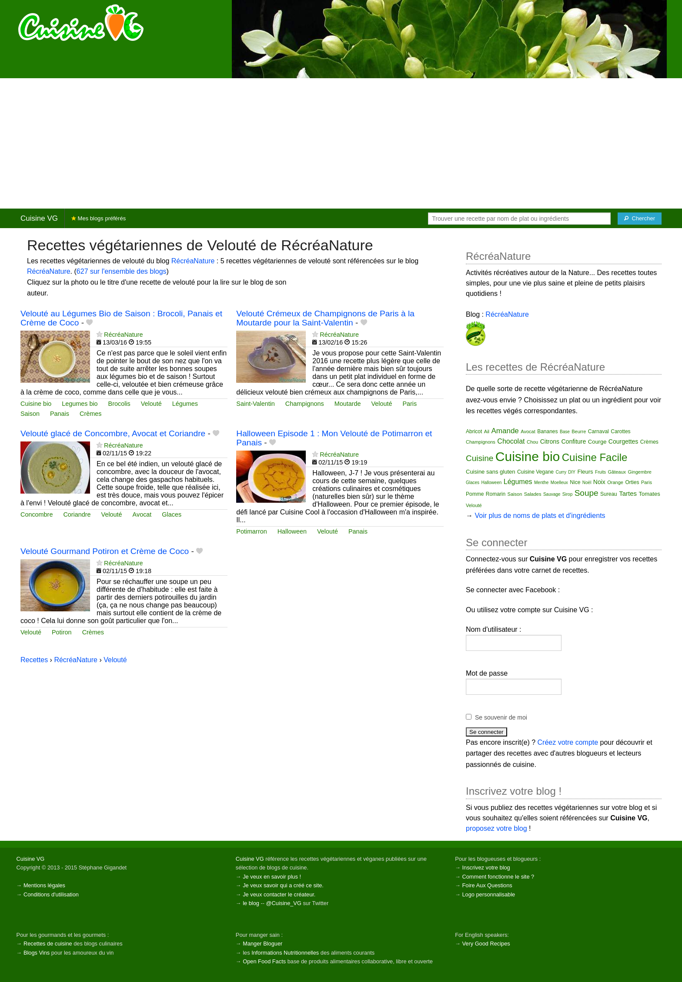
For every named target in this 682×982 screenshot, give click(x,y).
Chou (532, 442)
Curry (560, 472)
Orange (615, 482)
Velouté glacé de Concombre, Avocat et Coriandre (112, 433)
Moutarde (347, 403)
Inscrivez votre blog (486, 867)
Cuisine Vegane (535, 472)
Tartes (628, 493)
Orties (632, 482)
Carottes (620, 431)
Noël (587, 482)
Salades (533, 494)
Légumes (185, 403)
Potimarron (251, 531)
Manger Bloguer (262, 943)
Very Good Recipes (486, 943)
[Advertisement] (341, 143)
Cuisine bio (35, 403)
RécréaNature (193, 261)
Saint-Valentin (255, 403)
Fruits (600, 472)
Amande (505, 431)
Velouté (151, 403)
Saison (30, 413)
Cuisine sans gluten (490, 471)
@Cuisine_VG (283, 903)
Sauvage (551, 494)
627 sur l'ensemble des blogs (122, 271)
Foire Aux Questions (487, 885)
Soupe (586, 493)
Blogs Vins (36, 952)
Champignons (304, 403)
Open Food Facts (264, 961)
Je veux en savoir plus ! (272, 876)
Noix (599, 481)
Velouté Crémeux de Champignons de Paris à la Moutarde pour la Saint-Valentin (325, 318)
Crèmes (90, 413)
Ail (486, 431)
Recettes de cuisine (47, 943)
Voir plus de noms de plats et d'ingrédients (540, 515)
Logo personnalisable (488, 894)
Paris (409, 403)
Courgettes (623, 441)
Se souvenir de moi (501, 717)
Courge (597, 441)
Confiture (574, 441)
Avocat (142, 514)
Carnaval (598, 431)
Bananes (547, 431)
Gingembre (640, 471)
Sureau (608, 494)
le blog (251, 903)
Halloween (292, 531)
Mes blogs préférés (98, 218)
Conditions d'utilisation (51, 894)
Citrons (549, 441)
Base (565, 431)
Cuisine (479, 458)
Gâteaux (617, 471)
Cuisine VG (39, 218)
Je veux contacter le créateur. (279, 894)
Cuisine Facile (595, 457)
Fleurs (585, 471)
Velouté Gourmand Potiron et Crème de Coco (104, 551)
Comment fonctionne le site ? (498, 876)
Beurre (579, 431)
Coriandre (76, 514)
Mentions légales (44, 885)
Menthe (541, 482)
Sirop (567, 494)
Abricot (474, 431)
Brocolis (119, 403)
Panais (59, 413)
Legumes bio (79, 403)
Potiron (62, 632)
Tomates (649, 494)
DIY (571, 472)
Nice (575, 482)
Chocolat (511, 441)
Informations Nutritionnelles (285, 952)
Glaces (171, 514)
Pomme (475, 494)
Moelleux (559, 482)
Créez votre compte (568, 742)
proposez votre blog (496, 828)
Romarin (495, 494)
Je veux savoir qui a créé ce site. (283, 885)
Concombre (36, 514)
